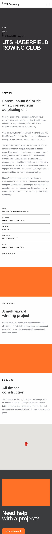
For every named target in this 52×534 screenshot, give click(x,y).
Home (4, 27)
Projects (4, 31)
